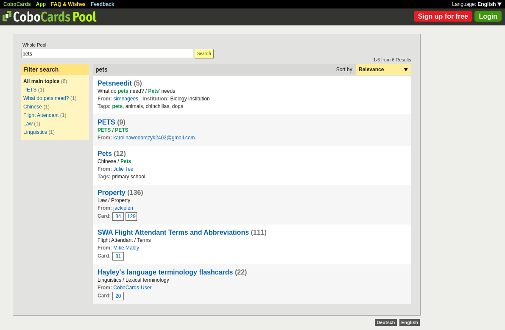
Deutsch (386, 322)
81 (118, 256)
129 (131, 216)
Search (204, 53)
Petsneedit (115, 83)
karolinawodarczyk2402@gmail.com (154, 138)
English (489, 4)
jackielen (123, 208)
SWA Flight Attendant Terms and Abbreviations (173, 232)
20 (118, 296)
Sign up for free (443, 16)
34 (118, 216)
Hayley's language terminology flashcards (165, 272)
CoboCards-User (132, 288)
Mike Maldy (126, 248)
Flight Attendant (41, 115)
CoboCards (17, 4)
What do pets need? (46, 98)
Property (112, 192)
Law (28, 124)
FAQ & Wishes (68, 4)
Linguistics (35, 132)
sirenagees (125, 99)
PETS (29, 90)
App (41, 4)
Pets (105, 153)
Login (488, 16)
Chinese (32, 107)
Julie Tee (123, 169)
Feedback (102, 4)
